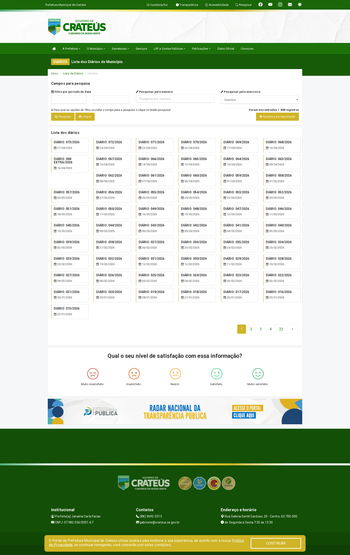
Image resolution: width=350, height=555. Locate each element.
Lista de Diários (73, 73)
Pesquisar (63, 116)
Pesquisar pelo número (154, 91)
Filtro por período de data (71, 91)
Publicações (201, 48)
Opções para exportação (277, 116)
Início (54, 73)
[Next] (281, 328)
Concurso (247, 48)
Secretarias (120, 48)
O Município (96, 48)
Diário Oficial (225, 48)
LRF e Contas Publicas (169, 48)
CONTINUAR (276, 543)
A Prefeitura (71, 48)
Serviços (141, 48)
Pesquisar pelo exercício (240, 91)
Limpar (85, 116)
